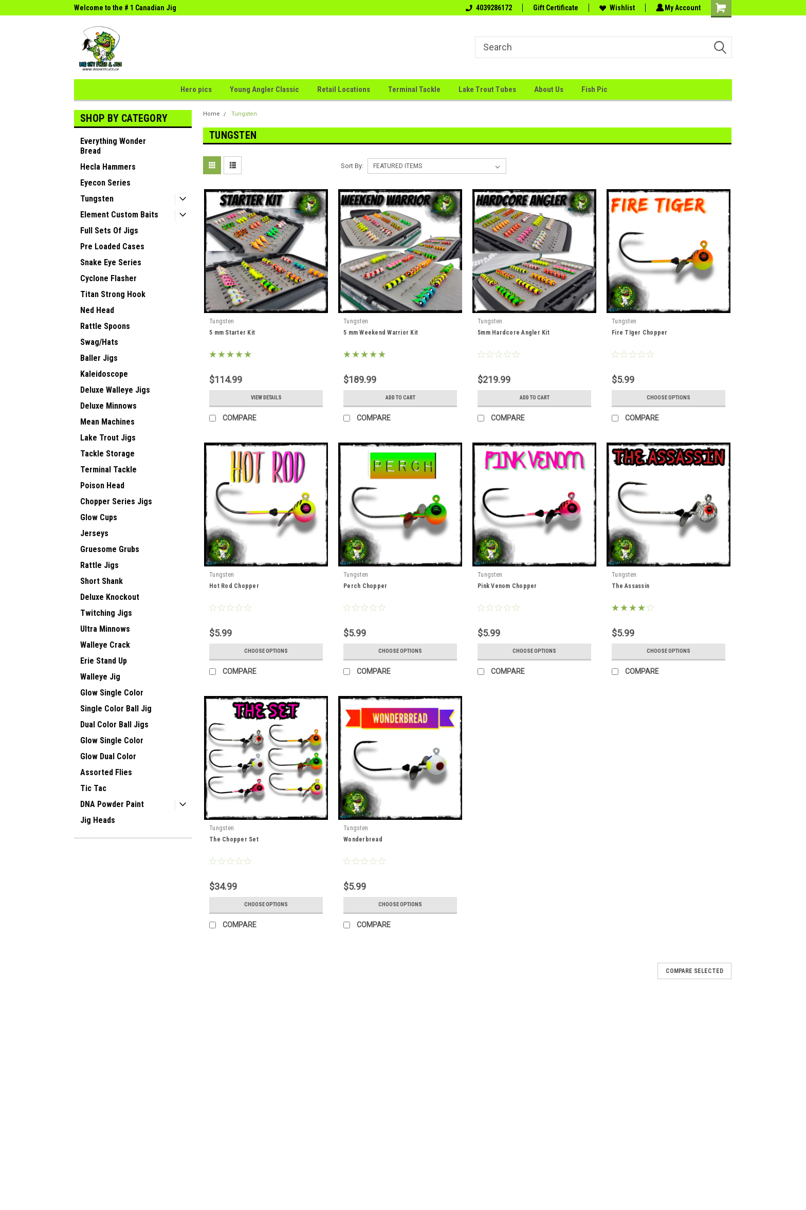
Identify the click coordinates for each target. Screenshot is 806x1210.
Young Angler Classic (264, 89)
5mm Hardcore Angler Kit (513, 332)
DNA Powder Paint (112, 804)
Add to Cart (400, 398)
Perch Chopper (365, 586)
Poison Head (102, 485)
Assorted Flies (106, 772)
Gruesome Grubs (109, 549)
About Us (548, 89)
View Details (266, 398)
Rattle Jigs (99, 565)
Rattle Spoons (105, 326)
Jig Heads (97, 820)
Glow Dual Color (108, 756)
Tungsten (97, 199)
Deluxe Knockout (109, 597)
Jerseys (94, 533)
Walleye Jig (100, 677)
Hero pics (196, 89)
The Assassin (630, 586)
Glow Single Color (111, 693)
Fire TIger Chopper (640, 332)
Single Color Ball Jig (116, 708)
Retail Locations (343, 89)
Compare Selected (694, 971)
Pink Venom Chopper (507, 586)
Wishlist (615, 8)
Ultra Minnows (105, 629)
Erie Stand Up (103, 661)
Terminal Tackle (414, 89)
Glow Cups (98, 517)
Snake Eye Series (110, 262)
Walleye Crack (105, 645)
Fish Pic (594, 89)
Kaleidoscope (104, 374)
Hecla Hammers (108, 167)
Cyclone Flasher (108, 278)
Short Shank (101, 581)
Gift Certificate (554, 8)
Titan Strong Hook (112, 294)
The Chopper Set (234, 839)
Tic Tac (93, 788)
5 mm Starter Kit (232, 332)
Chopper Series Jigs (116, 501)
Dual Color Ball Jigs (114, 724)
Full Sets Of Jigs (109, 230)
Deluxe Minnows (108, 406)
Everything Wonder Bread (113, 146)
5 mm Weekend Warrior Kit (380, 332)
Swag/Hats (99, 342)
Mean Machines (107, 422)
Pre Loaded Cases (112, 246)
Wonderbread (362, 839)
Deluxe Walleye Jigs (115, 390)
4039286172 (487, 8)
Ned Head (97, 310)
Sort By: (352, 166)
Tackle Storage (107, 454)
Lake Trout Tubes (487, 89)
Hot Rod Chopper (234, 586)
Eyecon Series (105, 183)
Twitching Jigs (106, 613)
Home (211, 114)
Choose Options (669, 398)
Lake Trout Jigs (108, 438)
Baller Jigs (99, 358)
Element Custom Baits (119, 214)
